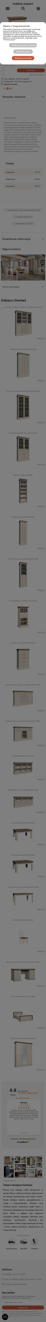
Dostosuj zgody (23, 51)
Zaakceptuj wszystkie (23, 58)
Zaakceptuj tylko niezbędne (24, 45)
